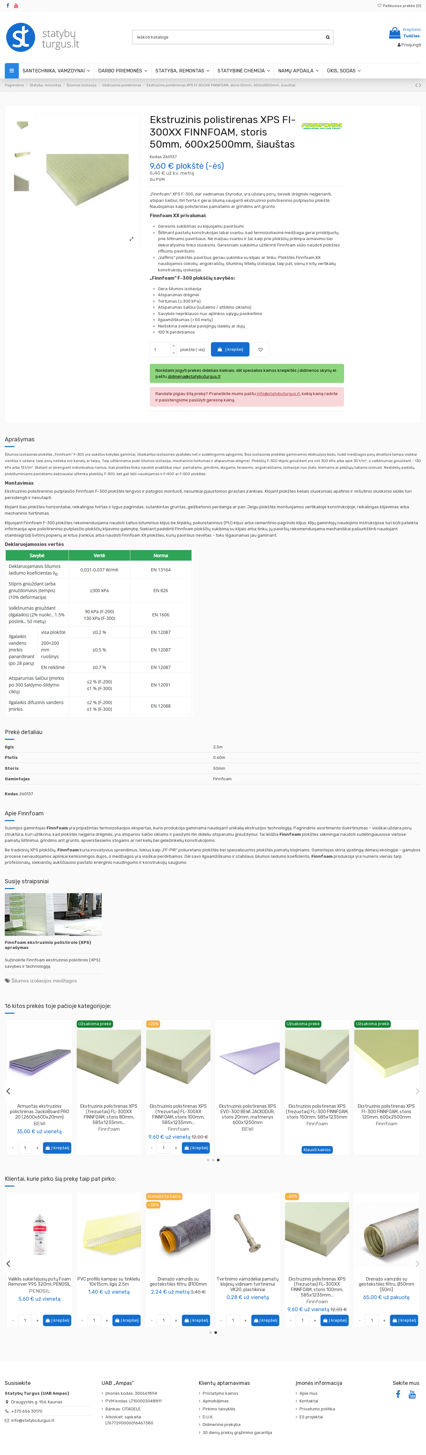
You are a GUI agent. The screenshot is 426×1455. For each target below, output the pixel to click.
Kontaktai (309, 1401)
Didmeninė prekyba (222, 1424)
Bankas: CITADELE (123, 1409)
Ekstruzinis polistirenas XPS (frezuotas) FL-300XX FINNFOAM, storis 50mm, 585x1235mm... (108, 1114)
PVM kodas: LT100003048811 (133, 1401)
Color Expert (178, 1296)
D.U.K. (208, 1417)
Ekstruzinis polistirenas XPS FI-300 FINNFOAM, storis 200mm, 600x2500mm (386, 1112)
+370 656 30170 (26, 1411)
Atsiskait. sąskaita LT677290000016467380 (129, 1420)
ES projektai (311, 1417)
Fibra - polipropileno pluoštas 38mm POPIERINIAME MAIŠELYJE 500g (108, 1284)
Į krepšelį (230, 349)
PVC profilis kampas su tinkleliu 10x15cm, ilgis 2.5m (386, 1281)
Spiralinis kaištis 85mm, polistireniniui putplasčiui (39, 1281)
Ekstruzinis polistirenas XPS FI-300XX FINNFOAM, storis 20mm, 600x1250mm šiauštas (178, 1114)
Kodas (156, 156)
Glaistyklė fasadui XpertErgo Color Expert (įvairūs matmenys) (178, 1284)
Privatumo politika (317, 1409)
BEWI (317, 1124)
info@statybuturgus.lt (32, 1420)
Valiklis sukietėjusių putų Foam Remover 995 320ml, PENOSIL (317, 1281)
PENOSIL (317, 1291)
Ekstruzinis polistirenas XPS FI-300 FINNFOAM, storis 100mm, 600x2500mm (39, 1112)
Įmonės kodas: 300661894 (131, 1393)
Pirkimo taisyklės (219, 1409)
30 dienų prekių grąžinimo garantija (237, 1432)
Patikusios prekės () (399, 6)
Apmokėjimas (216, 1401)
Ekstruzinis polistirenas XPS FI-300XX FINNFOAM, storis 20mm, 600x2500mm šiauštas (247, 1114)
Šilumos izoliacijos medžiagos (44, 981)
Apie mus (309, 1393)
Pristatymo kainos (220, 1393)
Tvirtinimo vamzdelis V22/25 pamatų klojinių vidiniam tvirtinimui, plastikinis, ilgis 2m (247, 1284)
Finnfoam (39, 1124)
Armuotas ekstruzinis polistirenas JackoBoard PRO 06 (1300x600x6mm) (317, 1112)
